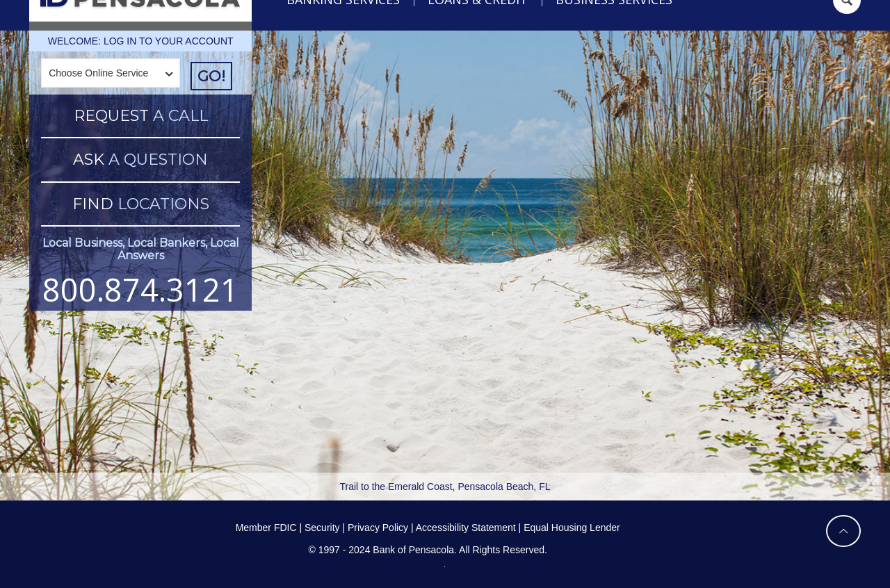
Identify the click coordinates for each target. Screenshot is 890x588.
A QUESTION (140, 159)
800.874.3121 (140, 289)
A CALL (141, 115)
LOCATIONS (140, 204)
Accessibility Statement (466, 527)
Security (322, 527)
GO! (211, 76)
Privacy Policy (378, 527)
